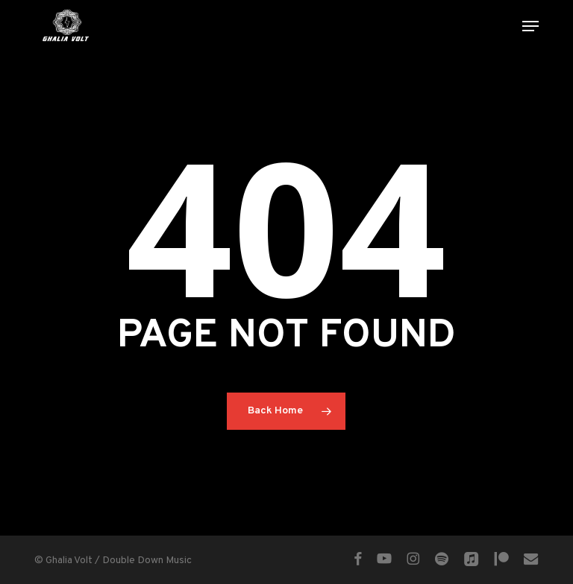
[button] (530, 26)
